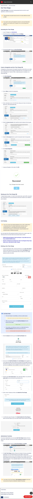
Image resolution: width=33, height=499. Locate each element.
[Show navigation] (31, 493)
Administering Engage (12, 5)
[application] (28, 497)
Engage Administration (8, 2)
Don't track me (6, 497)
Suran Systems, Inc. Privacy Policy (7, 494)
